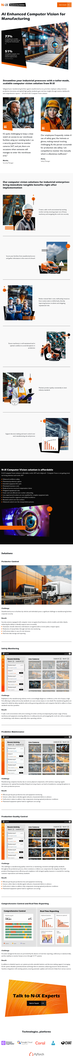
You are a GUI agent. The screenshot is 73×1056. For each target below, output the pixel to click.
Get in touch (64, 5)
